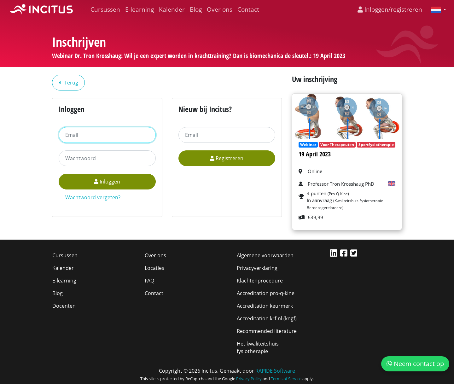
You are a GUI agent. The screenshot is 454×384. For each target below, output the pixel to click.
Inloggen (107, 181)
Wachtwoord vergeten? (92, 197)
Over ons (219, 9)
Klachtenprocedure (260, 280)
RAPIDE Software (275, 370)
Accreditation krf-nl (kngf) (267, 318)
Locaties (154, 268)
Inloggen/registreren (390, 9)
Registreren (226, 158)
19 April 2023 (315, 154)
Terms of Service (286, 378)
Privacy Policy (249, 378)
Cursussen (105, 9)
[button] (436, 9)
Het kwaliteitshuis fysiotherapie (258, 347)
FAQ (149, 280)
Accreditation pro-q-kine (265, 293)
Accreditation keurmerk (265, 305)
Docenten (64, 305)
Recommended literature (267, 331)
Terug (68, 82)
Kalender (172, 9)
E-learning (139, 9)
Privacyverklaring (257, 268)
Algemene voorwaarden (265, 255)
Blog (196, 9)
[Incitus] (41, 9)
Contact (248, 9)
